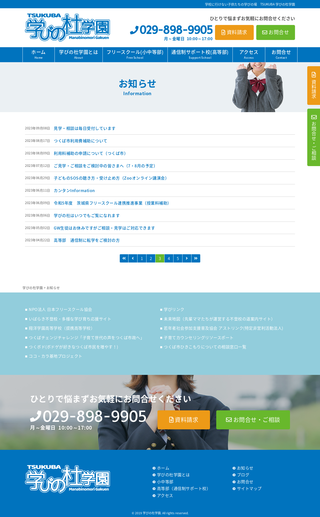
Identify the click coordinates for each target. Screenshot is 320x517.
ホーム (38, 54)
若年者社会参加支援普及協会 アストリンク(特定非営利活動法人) (223, 328)
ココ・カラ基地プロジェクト (55, 356)
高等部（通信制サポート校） (184, 488)
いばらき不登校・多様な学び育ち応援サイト (70, 319)
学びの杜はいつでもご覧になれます (87, 215)
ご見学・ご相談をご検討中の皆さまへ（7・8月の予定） (106, 166)
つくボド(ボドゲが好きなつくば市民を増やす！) (73, 347)
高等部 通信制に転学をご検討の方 (87, 240)
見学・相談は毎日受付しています (85, 128)
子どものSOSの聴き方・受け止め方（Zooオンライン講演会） (111, 178)
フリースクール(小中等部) (135, 54)
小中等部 (165, 482)
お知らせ (245, 468)
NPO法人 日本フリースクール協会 (60, 309)
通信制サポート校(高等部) (200, 54)
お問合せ (281, 54)
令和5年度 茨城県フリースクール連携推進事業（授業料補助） (113, 203)
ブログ (243, 475)
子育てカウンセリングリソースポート (199, 337)
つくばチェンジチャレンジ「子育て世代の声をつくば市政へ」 (86, 337)
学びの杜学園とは (78, 54)
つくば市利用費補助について (81, 141)
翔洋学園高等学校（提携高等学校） (62, 328)
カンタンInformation (74, 190)
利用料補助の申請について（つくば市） (91, 153)
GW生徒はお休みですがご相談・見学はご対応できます (104, 228)
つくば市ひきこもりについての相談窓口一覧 (205, 347)
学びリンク (174, 309)
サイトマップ (249, 488)
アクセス (248, 54)
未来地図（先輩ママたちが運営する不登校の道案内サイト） (219, 319)
